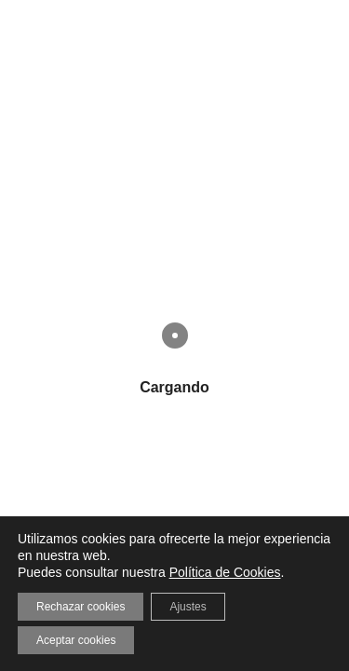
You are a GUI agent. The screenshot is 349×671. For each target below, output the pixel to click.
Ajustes (187, 606)
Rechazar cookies (80, 606)
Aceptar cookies (75, 640)
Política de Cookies (225, 572)
